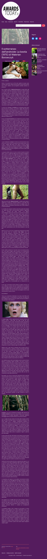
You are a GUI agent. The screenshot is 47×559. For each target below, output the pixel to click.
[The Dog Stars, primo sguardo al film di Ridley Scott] (34, 56)
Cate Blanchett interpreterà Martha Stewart (40, 66)
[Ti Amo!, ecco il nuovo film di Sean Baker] (34, 73)
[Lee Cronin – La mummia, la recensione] (34, 62)
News (12, 546)
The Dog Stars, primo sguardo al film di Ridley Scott (41, 55)
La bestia (27, 547)
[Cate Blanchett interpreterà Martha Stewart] (34, 67)
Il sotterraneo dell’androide (20, 547)
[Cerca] (43, 25)
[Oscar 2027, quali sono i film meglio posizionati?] (34, 50)
